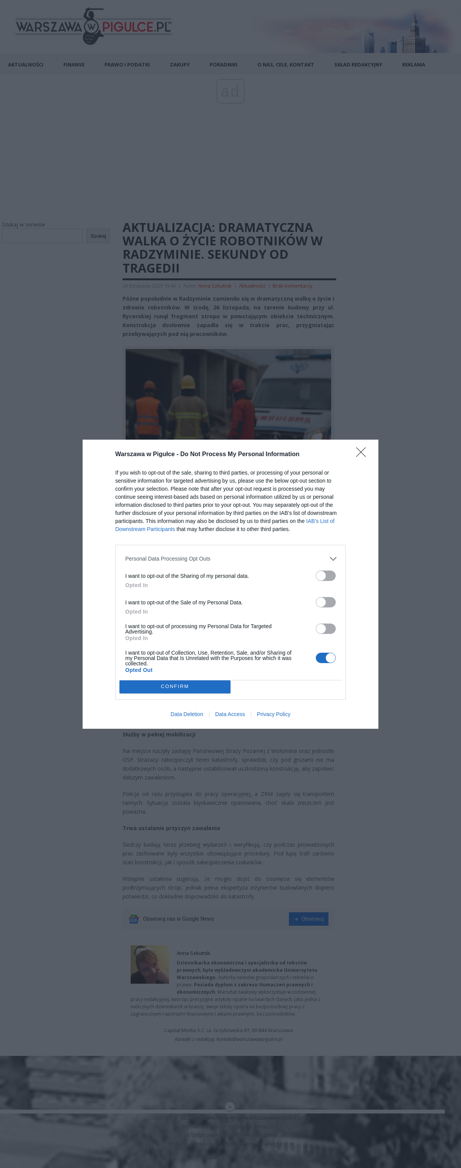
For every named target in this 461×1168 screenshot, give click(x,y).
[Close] (363, 454)
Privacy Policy (273, 714)
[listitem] (230, 559)
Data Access (230, 714)
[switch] (326, 576)
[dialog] (230, 584)
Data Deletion (187, 714)
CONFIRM (175, 687)
